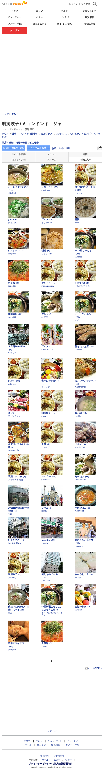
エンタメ (64, 17)
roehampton (80, 479)
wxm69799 (80, 447)
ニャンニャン (14, 416)
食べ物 (81, 413)
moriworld (79, 511)
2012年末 (49, 476)
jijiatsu (44, 511)
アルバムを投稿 (38, 148)
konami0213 (47, 349)
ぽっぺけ (12, 577)
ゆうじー (12, 352)
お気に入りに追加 (61, 148)
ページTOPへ (95, 668)
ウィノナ (45, 387)
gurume (14, 219)
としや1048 (46, 222)
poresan (78, 193)
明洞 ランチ (17, 476)
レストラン (50, 187)
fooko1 (44, 646)
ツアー (68, 759)
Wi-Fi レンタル (64, 24)
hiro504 (78, 349)
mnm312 (12, 317)
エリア (39, 11)
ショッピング (89, 11)
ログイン (73, 3)
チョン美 (12, 222)
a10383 (44, 317)
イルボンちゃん (82, 286)
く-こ (77, 320)
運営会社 (45, 756)
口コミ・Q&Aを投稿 (13, 148)
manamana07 (47, 286)
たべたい (82, 476)
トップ (14, 11)
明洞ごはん (83, 508)
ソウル (5, 133)
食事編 (47, 643)
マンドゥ (48, 283)
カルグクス (46, 133)
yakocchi (45, 479)
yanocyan (45, 580)
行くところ (17, 540)
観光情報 (89, 17)
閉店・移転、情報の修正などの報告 (20, 142)
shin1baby (12, 193)
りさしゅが (46, 254)
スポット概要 (19, 154)
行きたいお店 (85, 346)
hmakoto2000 (14, 543)
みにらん (12, 384)
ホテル (39, 17)
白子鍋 (14, 283)
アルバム (51, 159)
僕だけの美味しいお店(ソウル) (18, 608)
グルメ (64, 11)
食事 (46, 444)
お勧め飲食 (83, 606)
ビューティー (14, 17)
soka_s (44, 416)
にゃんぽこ (46, 447)
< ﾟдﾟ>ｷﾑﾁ (82, 283)
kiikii (77, 222)
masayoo (79, 546)
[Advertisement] (52, 45)
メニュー (51, 154)
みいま (78, 577)
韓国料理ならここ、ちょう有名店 (51, 608)
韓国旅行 (15, 314)
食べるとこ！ (84, 574)
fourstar (48, 540)
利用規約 (59, 756)
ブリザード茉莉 (15, 479)
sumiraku (45, 190)
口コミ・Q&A (19, 159)
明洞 (14, 133)
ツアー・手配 (14, 24)
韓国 (80, 219)
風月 (10, 612)
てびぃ (11, 514)
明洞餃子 (48, 413)
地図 (85, 154)
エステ (57, 759)
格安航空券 (89, 24)
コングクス (61, 133)
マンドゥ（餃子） (29, 133)
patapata (12, 649)
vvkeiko (78, 610)
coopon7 (12, 254)
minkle (78, 416)
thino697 (12, 286)
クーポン (14, 30)
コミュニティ (39, 24)
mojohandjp (13, 450)
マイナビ (85, 3)
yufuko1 (78, 257)
